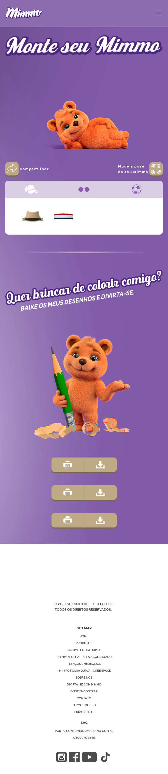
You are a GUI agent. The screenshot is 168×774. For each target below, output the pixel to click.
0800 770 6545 (84, 738)
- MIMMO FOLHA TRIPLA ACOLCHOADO (84, 657)
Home (84, 636)
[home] (24, 13)
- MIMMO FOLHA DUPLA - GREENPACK (84, 670)
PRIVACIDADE (84, 712)
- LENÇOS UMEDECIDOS (84, 664)
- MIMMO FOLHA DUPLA (84, 650)
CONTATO (84, 698)
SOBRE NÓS (84, 677)
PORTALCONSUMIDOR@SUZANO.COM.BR (84, 731)
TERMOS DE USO (84, 705)
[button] (157, 13)
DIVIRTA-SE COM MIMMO (84, 684)
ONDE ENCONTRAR (84, 691)
